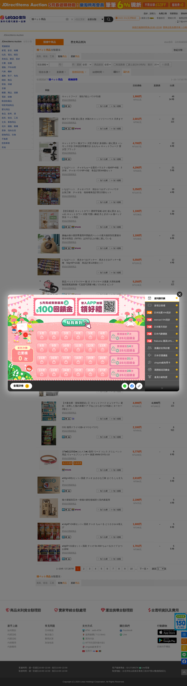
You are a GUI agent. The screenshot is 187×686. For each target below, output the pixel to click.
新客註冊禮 (162, 305)
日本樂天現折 (162, 326)
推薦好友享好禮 (162, 347)
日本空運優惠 (162, 355)
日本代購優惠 (162, 333)
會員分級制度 (162, 376)
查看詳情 (18, 385)
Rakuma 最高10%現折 (162, 340)
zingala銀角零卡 (162, 362)
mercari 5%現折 (162, 319)
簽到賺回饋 (162, 298)
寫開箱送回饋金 (162, 369)
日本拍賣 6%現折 (162, 312)
